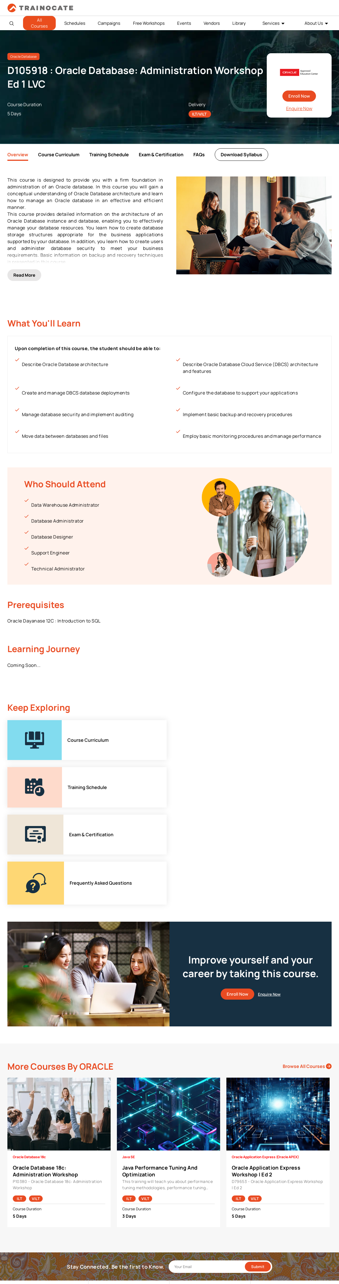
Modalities (183, 1194)
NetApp (100, 1229)
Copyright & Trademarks (276, 1202)
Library (239, 23)
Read (24, 272)
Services (271, 23)
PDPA (259, 1194)
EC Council (102, 1202)
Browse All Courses (307, 947)
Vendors (212, 23)
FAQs (199, 154)
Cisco (98, 1194)
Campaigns (109, 23)
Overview (17, 154)
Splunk (99, 1238)
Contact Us (22, 1202)
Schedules (74, 23)
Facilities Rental (188, 1185)
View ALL (101, 1255)
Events (184, 23)
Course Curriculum (58, 154)
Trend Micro (103, 1247)
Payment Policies (270, 1185)
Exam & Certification (161, 154)
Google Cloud (105, 1211)
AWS (97, 1185)
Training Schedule (109, 154)
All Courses (39, 23)
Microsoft (101, 1220)
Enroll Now (299, 96)
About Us (314, 23)
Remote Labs (186, 1202)
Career (18, 1194)
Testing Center (187, 1211)
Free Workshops (149, 23)
